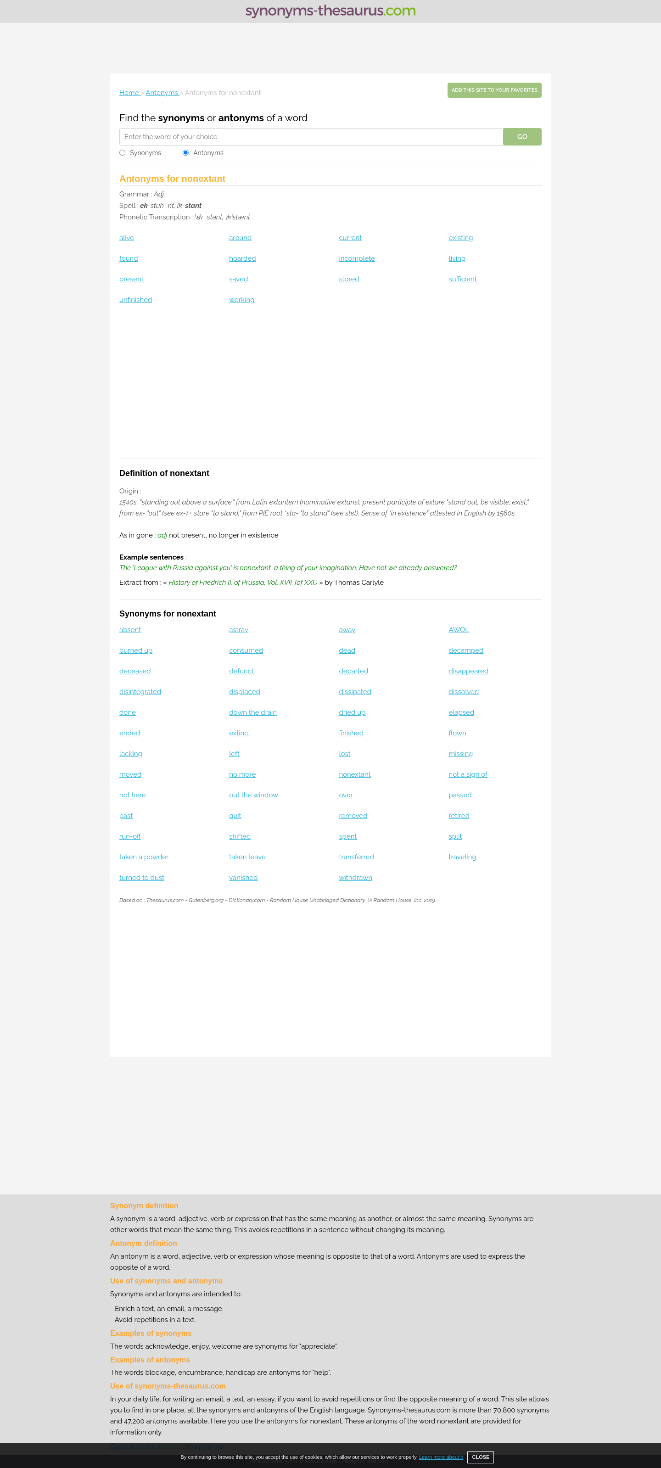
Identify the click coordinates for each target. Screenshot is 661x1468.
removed (353, 816)
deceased (135, 671)
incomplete (357, 258)
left (234, 754)
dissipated (355, 692)
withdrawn (355, 878)
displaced (244, 692)
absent (130, 630)
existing (461, 238)
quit (235, 816)
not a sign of (468, 774)
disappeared (469, 671)
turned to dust (141, 878)
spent (348, 836)
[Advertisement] (330, 48)
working (241, 300)
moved (130, 774)
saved (238, 279)
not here (132, 795)
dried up (352, 712)
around (240, 238)
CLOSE (480, 1457)
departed (353, 671)
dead (347, 650)
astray (238, 630)
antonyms (241, 117)
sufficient (463, 279)
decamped (466, 650)
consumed (246, 650)
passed (460, 795)
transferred (356, 857)
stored (349, 279)
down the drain (253, 712)
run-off (130, 836)
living (457, 258)
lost (344, 754)
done (127, 712)
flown (457, 733)
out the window (253, 795)
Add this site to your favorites (495, 90)
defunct (241, 671)
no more (242, 774)
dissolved (464, 692)
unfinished (135, 300)
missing (461, 754)
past (126, 816)
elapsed (462, 712)
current (350, 238)
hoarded (242, 258)
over (346, 795)
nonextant (354, 774)
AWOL (459, 630)
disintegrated (140, 692)
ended (129, 733)
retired (459, 816)
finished (351, 733)
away (347, 630)
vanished (243, 878)
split (455, 836)
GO (522, 137)
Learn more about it (441, 1457)
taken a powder (143, 857)
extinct (239, 733)
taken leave (247, 857)
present (131, 279)
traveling (462, 857)
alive (126, 238)
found (128, 258)
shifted (240, 836)
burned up (135, 650)
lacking (130, 754)
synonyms (181, 117)
